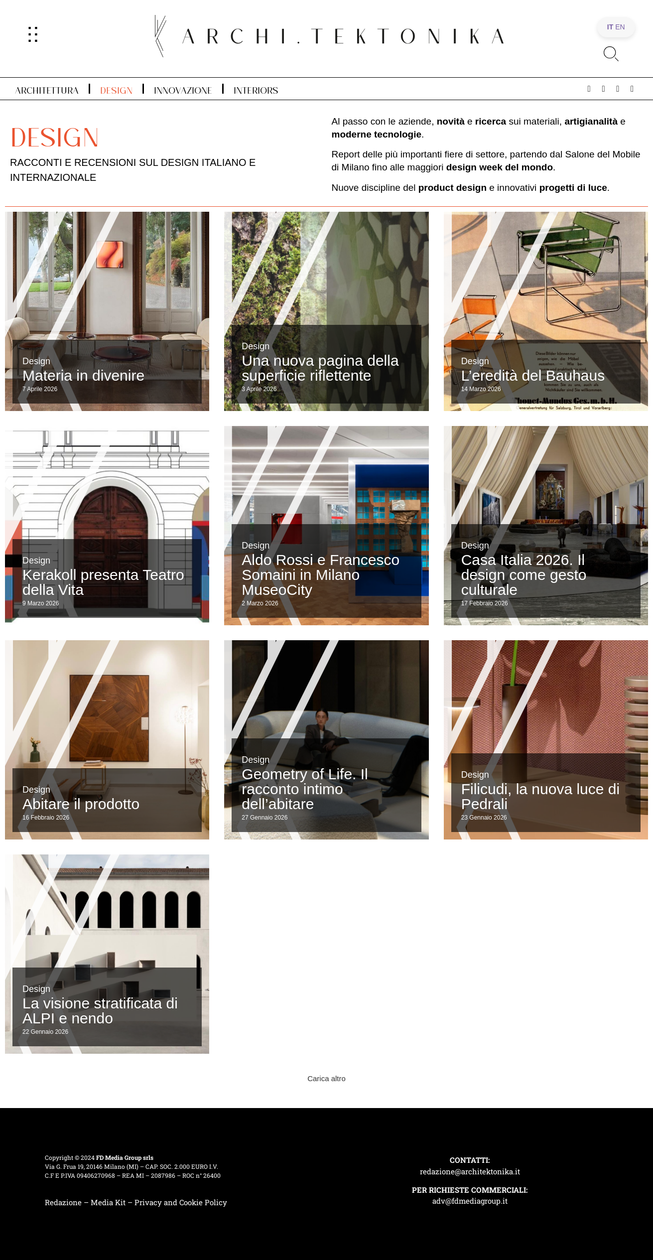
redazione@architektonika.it (470, 1171)
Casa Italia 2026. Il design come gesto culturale (524, 575)
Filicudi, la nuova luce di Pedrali (540, 796)
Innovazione (183, 89)
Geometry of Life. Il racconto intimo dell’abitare (305, 789)
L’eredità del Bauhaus (533, 375)
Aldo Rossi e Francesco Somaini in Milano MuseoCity (320, 575)
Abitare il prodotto (80, 804)
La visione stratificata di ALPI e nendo (100, 1010)
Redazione (63, 1202)
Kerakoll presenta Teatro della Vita (103, 582)
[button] (326, 1078)
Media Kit (108, 1202)
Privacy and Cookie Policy (180, 1202)
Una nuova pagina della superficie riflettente (320, 368)
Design (116, 89)
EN (620, 27)
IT (610, 27)
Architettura (47, 89)
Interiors (256, 89)
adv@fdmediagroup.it (470, 1201)
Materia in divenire (83, 375)
